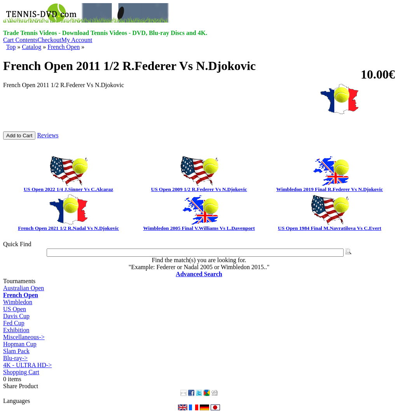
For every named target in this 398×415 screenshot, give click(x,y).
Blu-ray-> (15, 358)
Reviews (47, 135)
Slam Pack (16, 351)
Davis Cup (16, 316)
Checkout (49, 40)
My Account (77, 40)
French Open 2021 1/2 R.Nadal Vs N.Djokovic (68, 228)
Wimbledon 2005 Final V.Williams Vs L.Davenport (199, 228)
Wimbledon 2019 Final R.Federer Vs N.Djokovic (329, 189)
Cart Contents (20, 40)
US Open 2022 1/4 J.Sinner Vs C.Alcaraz (68, 189)
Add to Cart (19, 135)
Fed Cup (13, 323)
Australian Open (23, 288)
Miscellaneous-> (24, 337)
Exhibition (16, 330)
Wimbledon (17, 302)
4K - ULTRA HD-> (27, 365)
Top (11, 47)
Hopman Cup (20, 344)
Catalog (31, 47)
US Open (14, 309)
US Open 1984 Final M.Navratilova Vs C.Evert (329, 228)
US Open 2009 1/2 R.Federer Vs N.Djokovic (199, 189)
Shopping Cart (21, 372)
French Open (63, 47)
